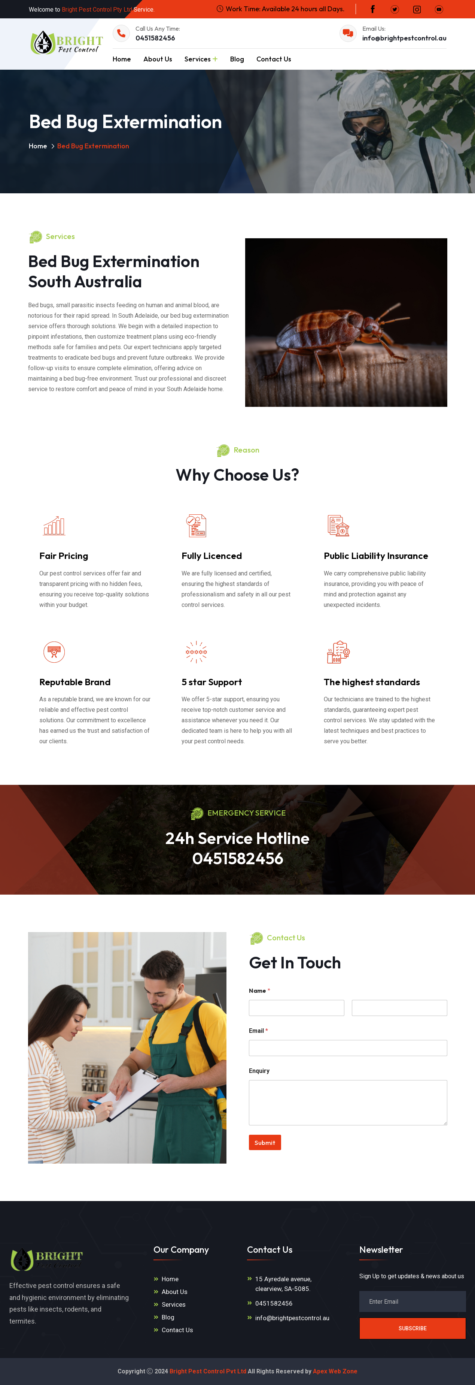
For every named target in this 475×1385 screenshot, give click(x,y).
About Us (157, 59)
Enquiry (259, 1070)
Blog (237, 59)
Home (122, 59)
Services (198, 59)
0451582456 (155, 38)
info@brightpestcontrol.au (404, 38)
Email (258, 1030)
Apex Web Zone (335, 1371)
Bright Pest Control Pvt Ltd (208, 1371)
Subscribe (413, 1328)
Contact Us (273, 59)
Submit (265, 1142)
